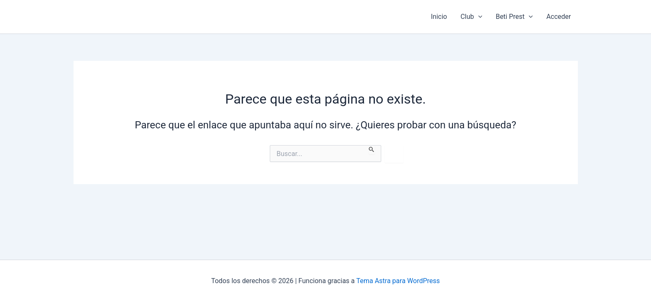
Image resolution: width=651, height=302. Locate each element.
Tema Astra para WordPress (398, 281)
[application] (478, 17)
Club (471, 17)
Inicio (439, 17)
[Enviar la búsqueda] (372, 149)
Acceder (558, 17)
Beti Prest (513, 17)
